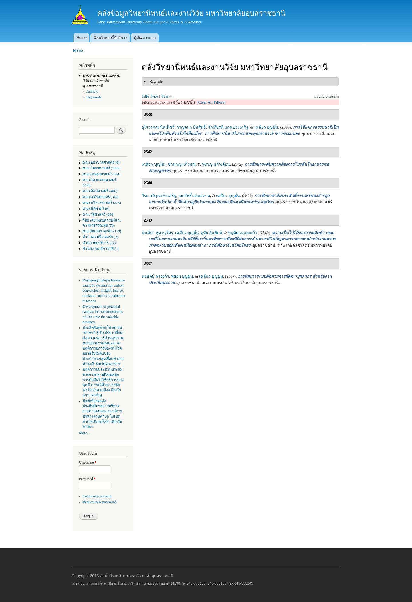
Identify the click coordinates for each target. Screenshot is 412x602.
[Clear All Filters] (211, 102)
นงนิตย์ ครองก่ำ (155, 276)
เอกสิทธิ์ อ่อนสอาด (194, 196)
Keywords (94, 97)
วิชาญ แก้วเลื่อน (216, 164)
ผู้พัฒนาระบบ (145, 37)
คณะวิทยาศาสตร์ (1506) (101, 168)
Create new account (97, 496)
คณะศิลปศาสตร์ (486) (100, 191)
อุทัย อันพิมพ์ (211, 233)
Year (165, 96)
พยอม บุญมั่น (182, 276)
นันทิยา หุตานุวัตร (157, 233)
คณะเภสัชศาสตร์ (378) (101, 197)
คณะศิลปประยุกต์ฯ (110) (102, 231)
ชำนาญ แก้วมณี (182, 164)
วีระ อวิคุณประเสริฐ (159, 196)
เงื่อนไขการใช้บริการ (110, 37)
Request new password (99, 502)
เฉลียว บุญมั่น (266, 127)
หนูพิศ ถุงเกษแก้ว (243, 233)
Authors (92, 92)
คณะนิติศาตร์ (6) (96, 209)
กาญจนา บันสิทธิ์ (191, 127)
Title (145, 96)
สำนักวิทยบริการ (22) (99, 243)
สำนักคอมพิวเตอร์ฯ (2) (100, 237)
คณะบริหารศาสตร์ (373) (102, 203)
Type (154, 96)
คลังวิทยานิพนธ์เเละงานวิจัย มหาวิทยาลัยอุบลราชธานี (101, 81)
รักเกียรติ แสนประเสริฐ (228, 127)
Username (87, 463)
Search (155, 81)
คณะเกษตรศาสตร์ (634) (101, 174)
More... (84, 433)
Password (87, 479)
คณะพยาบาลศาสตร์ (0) (101, 163)
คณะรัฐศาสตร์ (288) (98, 214)
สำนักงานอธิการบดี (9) (101, 249)
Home (81, 37)
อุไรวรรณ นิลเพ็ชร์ (158, 127)
